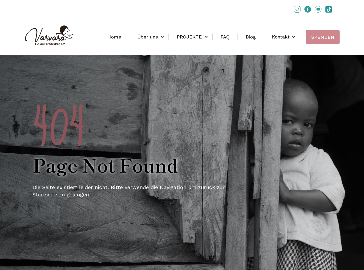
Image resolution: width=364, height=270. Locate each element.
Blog (251, 37)
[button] (149, 37)
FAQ (225, 37)
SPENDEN (322, 37)
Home (114, 37)
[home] (50, 35)
